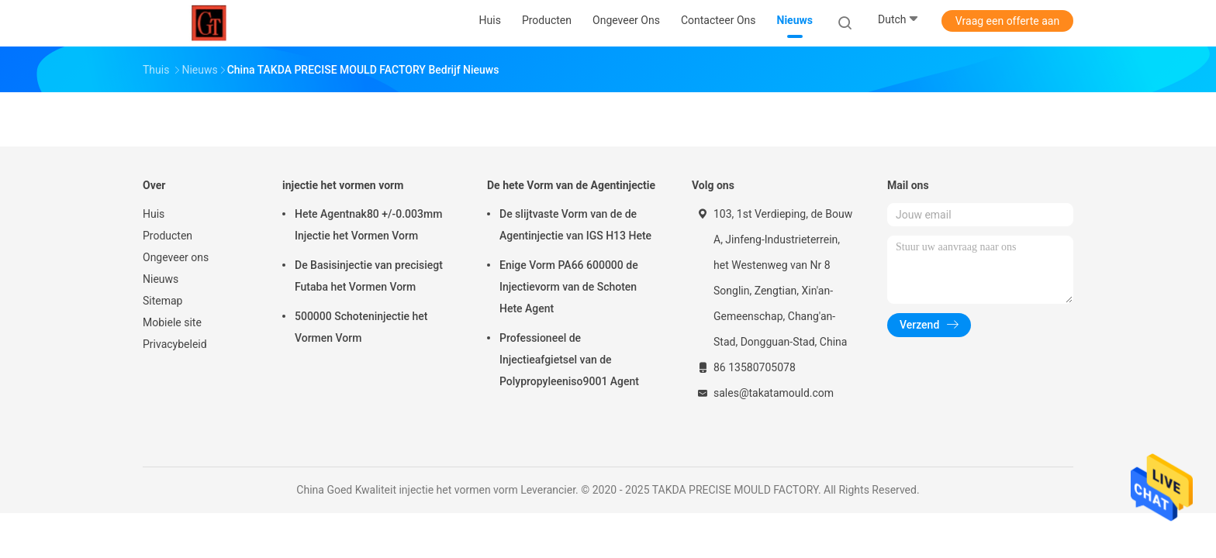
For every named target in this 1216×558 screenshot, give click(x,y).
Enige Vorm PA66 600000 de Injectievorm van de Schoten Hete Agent (568, 287)
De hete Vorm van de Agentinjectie (571, 185)
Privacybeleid (175, 344)
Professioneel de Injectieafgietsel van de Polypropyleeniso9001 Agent (569, 360)
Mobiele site (172, 322)
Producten (167, 235)
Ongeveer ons (176, 257)
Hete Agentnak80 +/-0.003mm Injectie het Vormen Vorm (368, 225)
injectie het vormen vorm (342, 185)
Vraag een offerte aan (1007, 21)
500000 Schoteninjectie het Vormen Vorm (361, 327)
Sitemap (162, 300)
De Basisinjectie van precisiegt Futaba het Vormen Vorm (369, 276)
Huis (153, 214)
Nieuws (160, 279)
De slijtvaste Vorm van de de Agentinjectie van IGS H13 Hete (575, 225)
